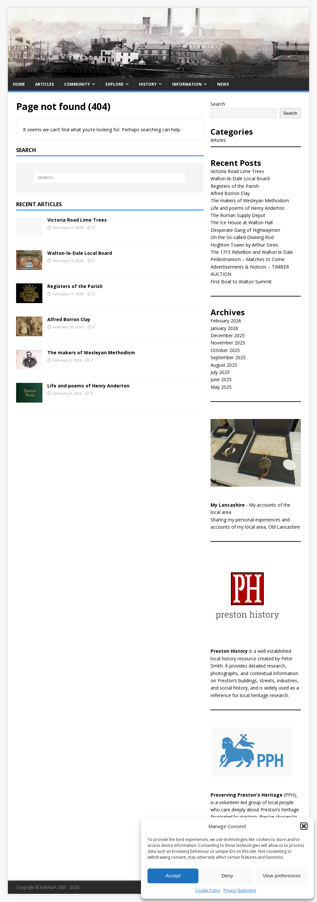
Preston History (229, 651)
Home (19, 84)
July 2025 (220, 372)
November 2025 (228, 343)
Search (218, 104)
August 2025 (224, 365)
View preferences (282, 875)
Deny (227, 875)
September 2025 (228, 357)
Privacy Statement (239, 890)
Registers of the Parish (74, 286)
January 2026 (224, 328)
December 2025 (228, 335)
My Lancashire (228, 505)
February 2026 (226, 321)
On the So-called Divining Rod (242, 237)
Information (187, 84)
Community (77, 84)
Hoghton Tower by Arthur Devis (244, 245)
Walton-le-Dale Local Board (79, 253)
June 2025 (221, 379)
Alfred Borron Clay (68, 319)
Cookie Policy (207, 890)
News (223, 84)
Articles (44, 84)
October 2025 (225, 350)
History (148, 84)
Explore (114, 84)
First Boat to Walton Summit (241, 281)
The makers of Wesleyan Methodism (91, 352)
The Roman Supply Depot (238, 215)
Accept (173, 875)
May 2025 (221, 387)
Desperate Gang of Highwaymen (245, 230)
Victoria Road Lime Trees (77, 220)
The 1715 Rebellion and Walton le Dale (252, 252)
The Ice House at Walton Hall (242, 222)
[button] (304, 826)
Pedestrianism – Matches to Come (247, 259)
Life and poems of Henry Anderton (88, 386)
